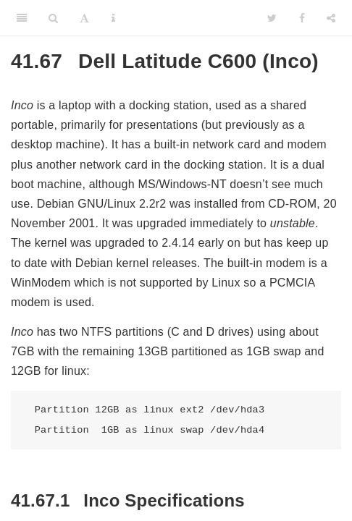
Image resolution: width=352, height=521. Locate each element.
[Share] (331, 18)
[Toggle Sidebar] (22, 18)
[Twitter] (272, 18)
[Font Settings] (84, 18)
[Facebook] (302, 18)
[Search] (53, 18)
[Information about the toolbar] (113, 18)
